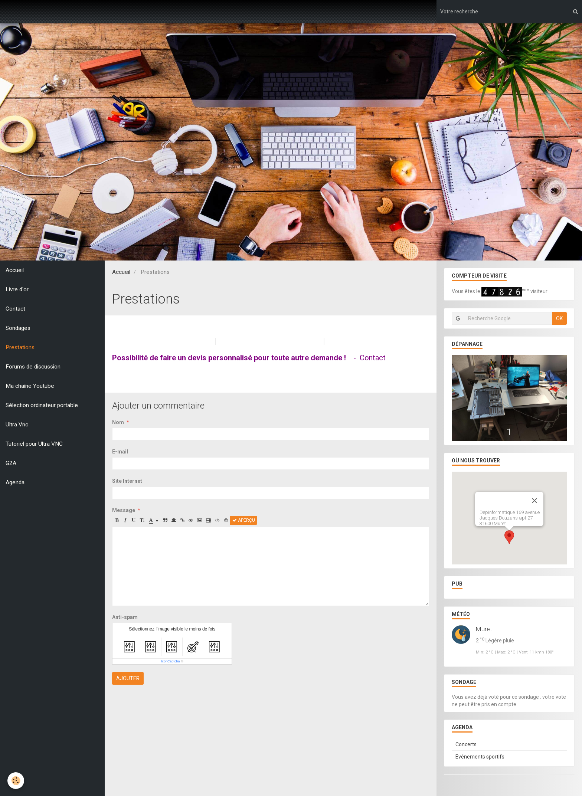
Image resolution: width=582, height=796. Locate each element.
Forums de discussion (33, 366)
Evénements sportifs (479, 757)
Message (123, 510)
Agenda (15, 482)
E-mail (120, 452)
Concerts (466, 744)
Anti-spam (125, 617)
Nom (118, 422)
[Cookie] (15, 780)
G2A (11, 463)
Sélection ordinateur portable (42, 405)
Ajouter (128, 678)
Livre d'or (17, 289)
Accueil (15, 270)
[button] (509, 537)
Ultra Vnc (17, 424)
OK (559, 318)
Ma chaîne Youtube (30, 386)
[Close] (534, 501)
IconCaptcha (170, 661)
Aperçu (243, 520)
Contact (15, 308)
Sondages (18, 328)
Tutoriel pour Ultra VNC (34, 443)
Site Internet (127, 481)
